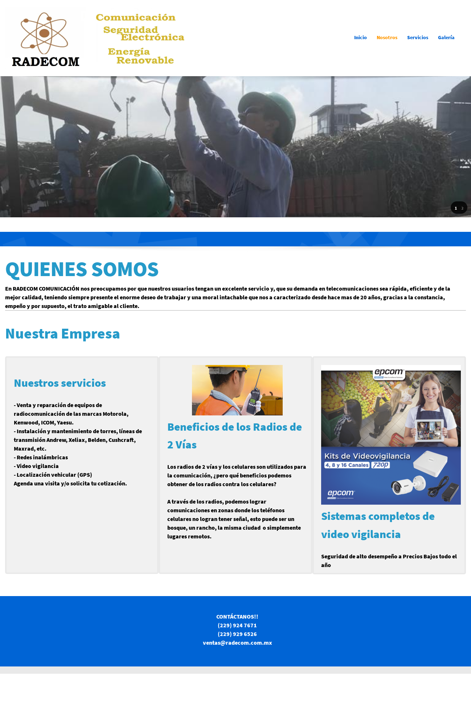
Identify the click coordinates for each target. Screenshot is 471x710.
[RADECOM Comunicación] (96, 38)
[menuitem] (361, 38)
